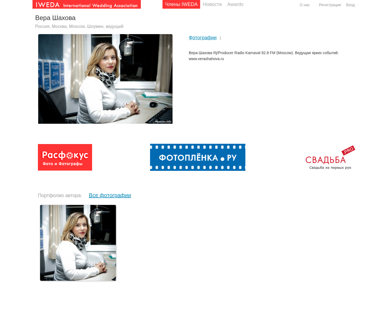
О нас (305, 5)
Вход (350, 5)
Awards (235, 4)
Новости (212, 4)
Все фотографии (110, 195)
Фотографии (203, 37)
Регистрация (330, 5)
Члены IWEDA (181, 4)
